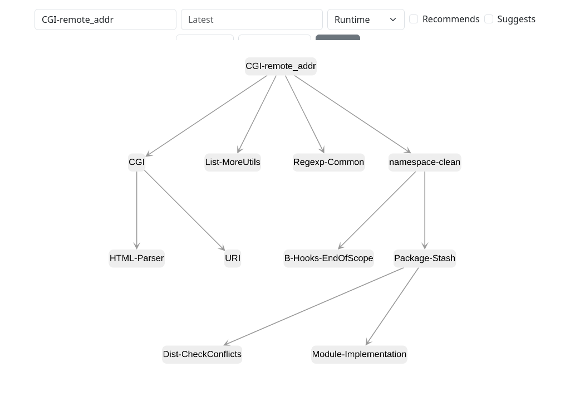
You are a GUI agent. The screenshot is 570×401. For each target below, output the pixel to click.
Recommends (451, 19)
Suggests (516, 19)
